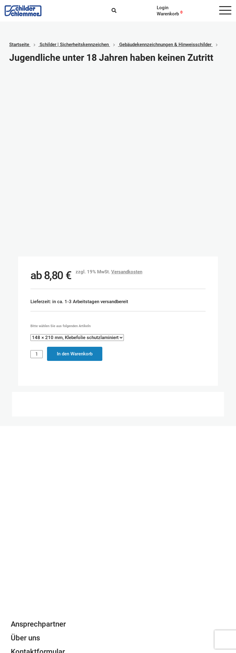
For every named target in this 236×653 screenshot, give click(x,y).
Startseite (19, 44)
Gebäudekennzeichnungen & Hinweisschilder (165, 44)
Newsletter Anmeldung (48, 487)
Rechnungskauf (138, 616)
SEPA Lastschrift (140, 597)
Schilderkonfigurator (118, 375)
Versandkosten (126, 94)
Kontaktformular (38, 474)
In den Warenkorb (74, 176)
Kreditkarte (134, 603)
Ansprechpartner (38, 446)
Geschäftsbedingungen (34, 591)
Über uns (25, 460)
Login (162, 7)
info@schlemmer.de (31, 500)
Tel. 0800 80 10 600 (32, 506)
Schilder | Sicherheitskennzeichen (74, 44)
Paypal (129, 591)
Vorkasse (132, 609)
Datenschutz (24, 603)
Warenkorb (168, 14)
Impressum (22, 597)
